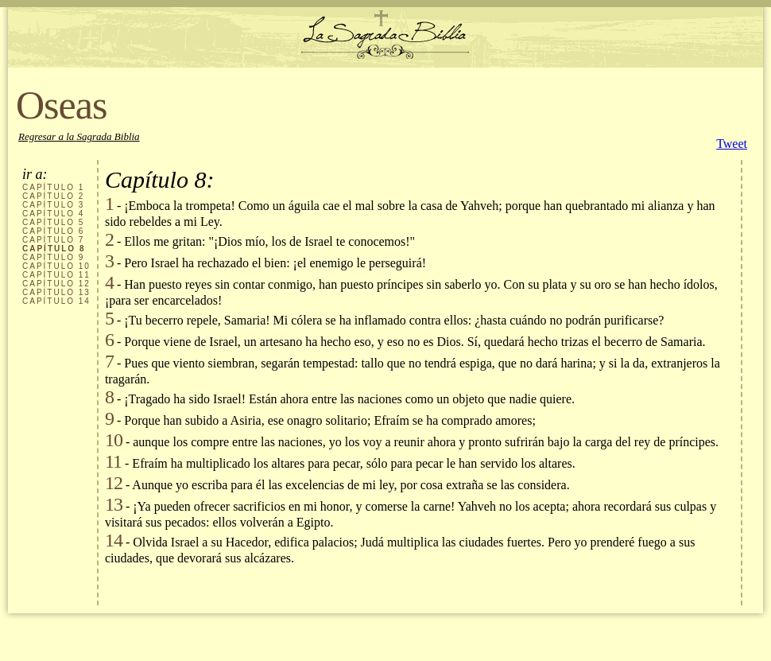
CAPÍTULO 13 (56, 292)
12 (113, 482)
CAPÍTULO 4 (53, 213)
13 (113, 504)
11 (113, 461)
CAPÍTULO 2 (53, 196)
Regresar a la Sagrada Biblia (79, 136)
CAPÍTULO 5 (53, 222)
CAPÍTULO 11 (56, 274)
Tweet (731, 143)
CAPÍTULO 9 (53, 257)
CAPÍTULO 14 (56, 301)
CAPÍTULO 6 (53, 231)
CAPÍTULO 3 (53, 204)
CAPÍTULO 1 (53, 187)
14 (113, 540)
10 (113, 440)
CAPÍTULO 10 (56, 266)
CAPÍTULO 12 (56, 283)
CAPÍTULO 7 (53, 239)
